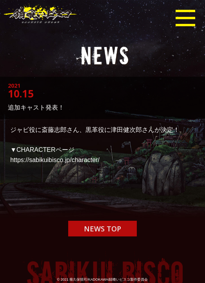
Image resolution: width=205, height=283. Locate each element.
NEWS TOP (102, 229)
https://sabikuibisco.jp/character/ (55, 160)
